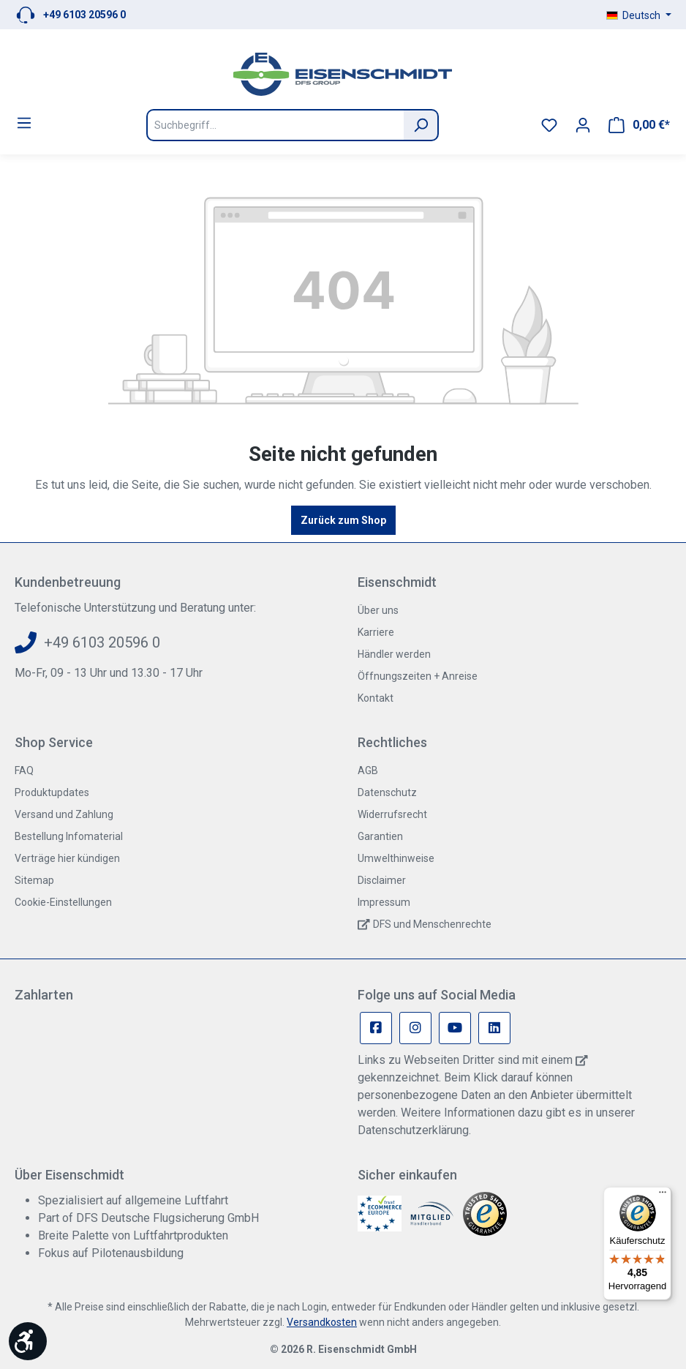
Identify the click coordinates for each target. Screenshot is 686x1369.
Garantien (380, 836)
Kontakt (375, 698)
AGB (368, 770)
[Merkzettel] (549, 125)
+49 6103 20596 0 (84, 14)
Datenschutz (387, 792)
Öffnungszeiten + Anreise (418, 676)
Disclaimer (382, 880)
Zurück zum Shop (343, 520)
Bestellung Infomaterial (69, 836)
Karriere (376, 632)
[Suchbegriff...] (275, 125)
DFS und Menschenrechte (432, 924)
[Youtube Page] (455, 1028)
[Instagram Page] (415, 1028)
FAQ (24, 770)
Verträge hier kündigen (67, 858)
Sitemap (34, 880)
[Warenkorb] (639, 125)
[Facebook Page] (376, 1028)
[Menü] (24, 123)
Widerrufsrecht (392, 814)
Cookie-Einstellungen (63, 902)
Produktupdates (52, 792)
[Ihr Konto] (583, 125)
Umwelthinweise (396, 858)
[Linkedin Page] (494, 1028)
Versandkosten (322, 1322)
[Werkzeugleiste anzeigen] (28, 1341)
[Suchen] (421, 125)
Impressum (384, 902)
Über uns (378, 610)
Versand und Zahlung (64, 814)
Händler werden (394, 654)
